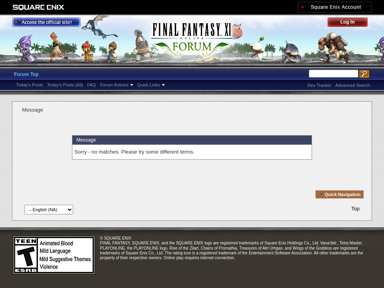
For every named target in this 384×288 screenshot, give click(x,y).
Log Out (351, 23)
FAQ (91, 84)
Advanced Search (352, 85)
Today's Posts (29, 84)
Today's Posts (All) (65, 84)
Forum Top (26, 74)
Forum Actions (114, 84)
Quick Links (148, 84)
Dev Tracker (319, 85)
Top (355, 209)
